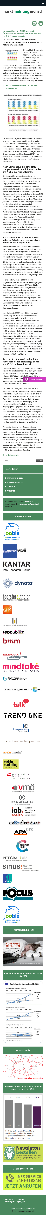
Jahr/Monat (12, 487)
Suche (40, 461)
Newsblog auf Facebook (29, 504)
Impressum (8, 1199)
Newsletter (29, 502)
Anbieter (11, 491)
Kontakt (21, 1199)
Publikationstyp (15, 482)
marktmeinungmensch (23, 12)
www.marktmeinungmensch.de (23, 1209)
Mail (34, 23)
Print (40, 23)
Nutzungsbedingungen (15, 1202)
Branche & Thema (15, 478)
